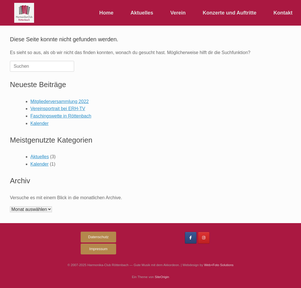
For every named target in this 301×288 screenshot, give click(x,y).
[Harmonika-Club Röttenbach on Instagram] (204, 238)
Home (106, 13)
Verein (178, 13)
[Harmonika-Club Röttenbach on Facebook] (191, 238)
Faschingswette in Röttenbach (60, 116)
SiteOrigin (162, 277)
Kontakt (282, 13)
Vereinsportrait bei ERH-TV (57, 108)
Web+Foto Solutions (219, 265)
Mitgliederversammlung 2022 (59, 101)
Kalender (39, 123)
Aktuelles (142, 13)
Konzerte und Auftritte (229, 13)
